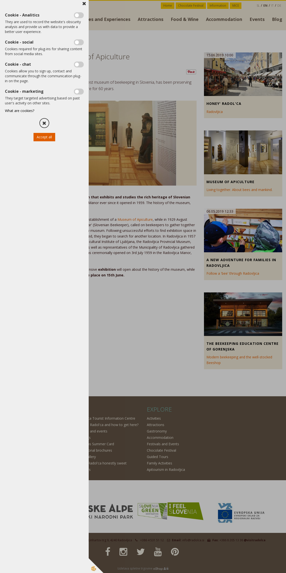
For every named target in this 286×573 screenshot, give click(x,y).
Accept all (44, 137)
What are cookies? (19, 110)
